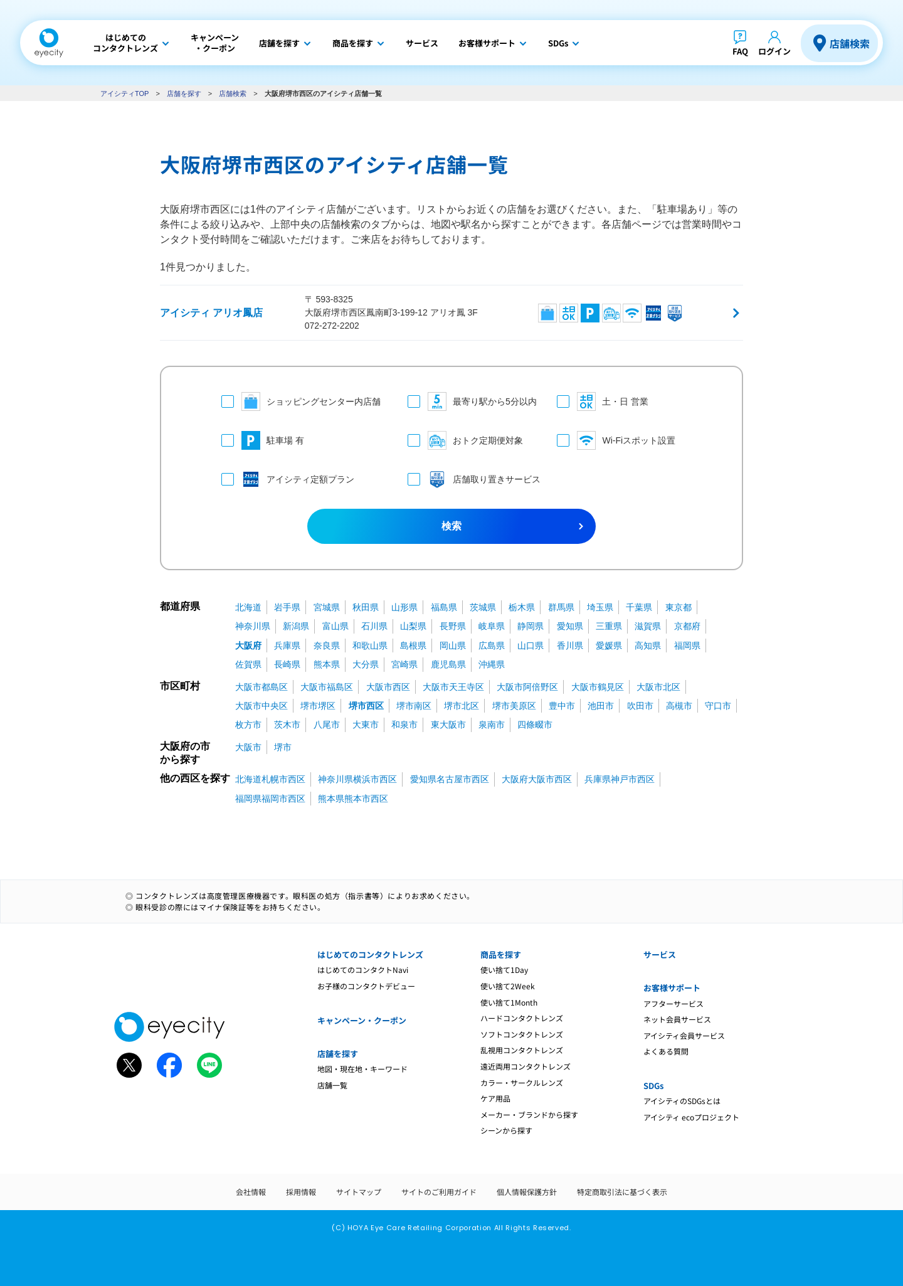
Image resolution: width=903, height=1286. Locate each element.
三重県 (609, 626)
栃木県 (522, 607)
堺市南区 (413, 706)
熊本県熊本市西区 (353, 799)
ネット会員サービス (677, 1019)
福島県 (444, 607)
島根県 (413, 645)
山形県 (404, 607)
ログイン (774, 51)
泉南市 (491, 725)
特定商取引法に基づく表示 (622, 1191)
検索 (451, 526)
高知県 (648, 645)
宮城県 (327, 607)
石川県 (374, 626)
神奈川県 (252, 626)
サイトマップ (358, 1191)
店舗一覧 (332, 1085)
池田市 (601, 706)
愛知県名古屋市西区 (449, 779)
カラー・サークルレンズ (521, 1082)
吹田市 (640, 706)
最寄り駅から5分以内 (470, 401)
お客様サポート (671, 988)
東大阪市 (448, 725)
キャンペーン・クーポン (361, 1020)
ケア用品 (495, 1098)
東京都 (678, 607)
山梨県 (413, 626)
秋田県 (365, 607)
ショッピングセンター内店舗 (301, 401)
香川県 (570, 645)
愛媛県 (609, 645)
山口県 (530, 645)
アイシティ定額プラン (287, 479)
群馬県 (561, 607)
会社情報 (251, 1191)
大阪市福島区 (326, 687)
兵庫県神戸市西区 (619, 779)
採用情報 (301, 1191)
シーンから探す (506, 1130)
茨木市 (287, 725)
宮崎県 (404, 664)
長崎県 (287, 664)
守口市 (718, 706)
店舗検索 (850, 43)
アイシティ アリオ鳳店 (211, 312)
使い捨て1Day (504, 969)
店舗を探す (184, 93)
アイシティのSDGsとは (682, 1100)
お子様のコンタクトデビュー (366, 985)
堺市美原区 (514, 706)
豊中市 (562, 706)
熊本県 (327, 664)
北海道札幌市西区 (270, 779)
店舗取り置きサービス (470, 479)
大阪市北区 (658, 687)
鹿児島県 (448, 664)
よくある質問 (666, 1051)
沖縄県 (491, 664)
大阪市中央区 (261, 706)
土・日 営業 (602, 401)
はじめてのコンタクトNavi (362, 969)
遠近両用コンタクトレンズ (525, 1066)
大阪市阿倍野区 (527, 687)
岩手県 (287, 607)
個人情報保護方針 (527, 1191)
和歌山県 (370, 645)
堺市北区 (461, 706)
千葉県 (639, 607)
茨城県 (483, 607)
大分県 (365, 664)
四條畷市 (534, 725)
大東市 (365, 725)
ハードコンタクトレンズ (521, 1017)
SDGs (653, 1086)
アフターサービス (673, 1003)
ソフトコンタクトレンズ (521, 1034)
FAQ (740, 51)
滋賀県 (648, 626)
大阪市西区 (388, 687)
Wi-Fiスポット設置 (616, 440)
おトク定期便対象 (465, 440)
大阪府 (248, 645)
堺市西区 (366, 706)
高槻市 (679, 706)
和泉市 (404, 725)
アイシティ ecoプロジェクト (691, 1117)
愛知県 (570, 626)
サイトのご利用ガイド (439, 1191)
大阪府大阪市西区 (537, 779)
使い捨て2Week (507, 985)
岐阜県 (491, 626)
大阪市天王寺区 (453, 687)
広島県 (491, 645)
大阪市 (248, 747)
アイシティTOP (124, 93)
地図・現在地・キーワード (362, 1068)
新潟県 (296, 626)
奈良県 (327, 645)
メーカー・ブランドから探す (529, 1114)
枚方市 (248, 725)
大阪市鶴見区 (597, 687)
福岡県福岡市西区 (270, 799)
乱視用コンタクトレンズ (521, 1049)
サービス (659, 954)
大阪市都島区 (261, 687)
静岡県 (530, 626)
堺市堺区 (317, 706)
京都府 (687, 626)
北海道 (248, 607)
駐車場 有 (262, 440)
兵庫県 (287, 645)
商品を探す (500, 954)
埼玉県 (600, 607)
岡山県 (453, 645)
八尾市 (327, 725)
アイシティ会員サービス (684, 1035)
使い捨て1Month (508, 1002)
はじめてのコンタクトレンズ (370, 954)
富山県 (335, 626)
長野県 (453, 626)
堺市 (283, 747)
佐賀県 (248, 664)
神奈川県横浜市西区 (357, 779)
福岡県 (687, 645)
